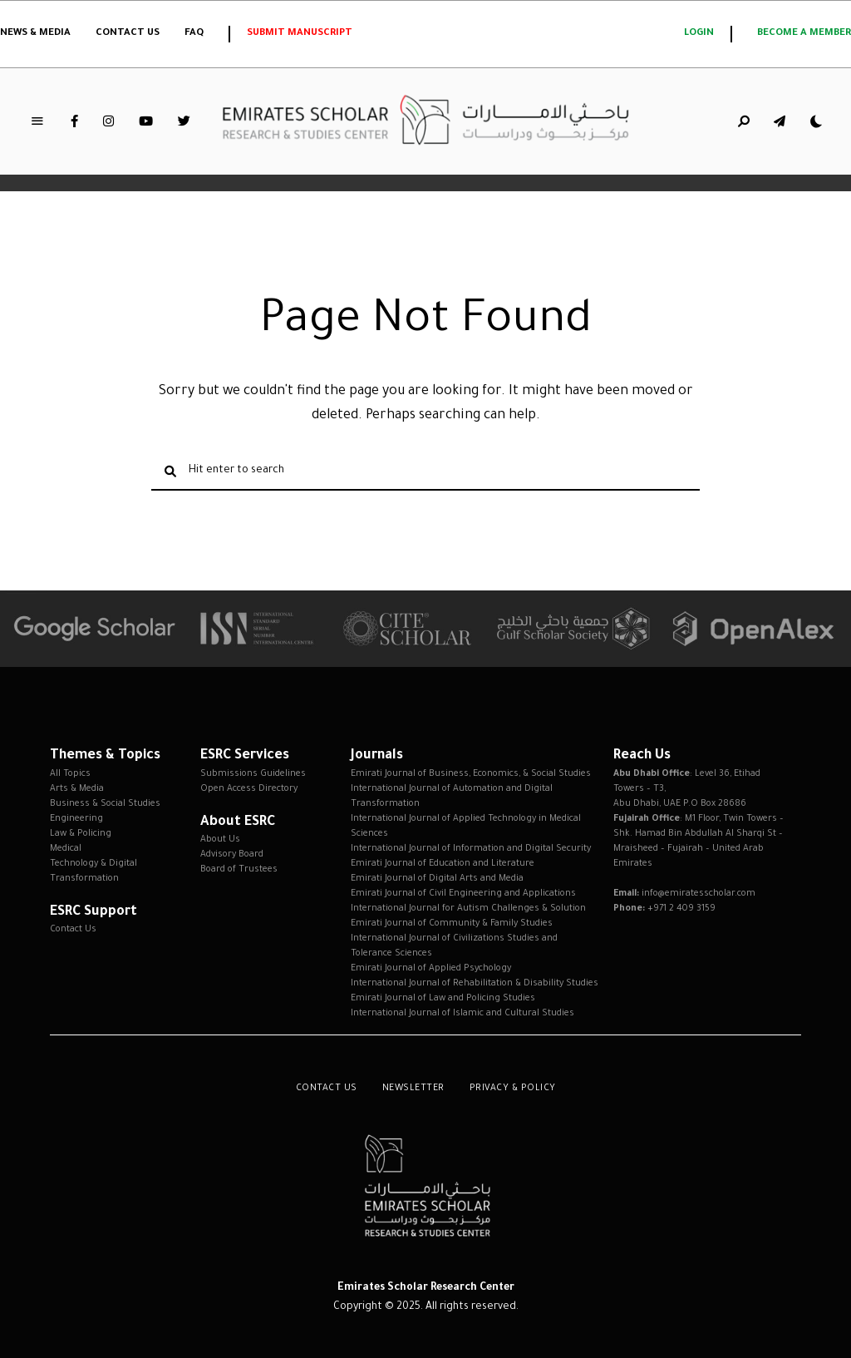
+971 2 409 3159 (681, 909)
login (699, 33)
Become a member (804, 33)
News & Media (35, 33)
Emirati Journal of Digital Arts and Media (437, 879)
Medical (65, 849)
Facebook (74, 121)
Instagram (108, 121)
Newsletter (413, 1089)
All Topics (70, 774)
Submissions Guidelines (253, 774)
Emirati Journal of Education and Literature (442, 864)
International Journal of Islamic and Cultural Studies (462, 1014)
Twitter (184, 121)
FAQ (194, 33)
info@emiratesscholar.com (698, 894)
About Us (220, 840)
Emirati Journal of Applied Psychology (431, 969)
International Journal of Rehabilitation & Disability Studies (474, 984)
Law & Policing (80, 834)
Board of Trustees (239, 870)
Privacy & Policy (513, 1089)
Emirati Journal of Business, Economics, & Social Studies (471, 774)
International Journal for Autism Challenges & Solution (468, 909)
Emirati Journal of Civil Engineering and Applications (463, 894)
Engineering (76, 819)
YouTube (145, 121)
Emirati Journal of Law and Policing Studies (443, 999)
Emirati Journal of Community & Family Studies (452, 924)
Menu (37, 121)
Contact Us (128, 33)
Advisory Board (231, 855)
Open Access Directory (249, 789)
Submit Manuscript (299, 33)
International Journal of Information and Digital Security (471, 849)
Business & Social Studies (105, 804)
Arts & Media (77, 789)
